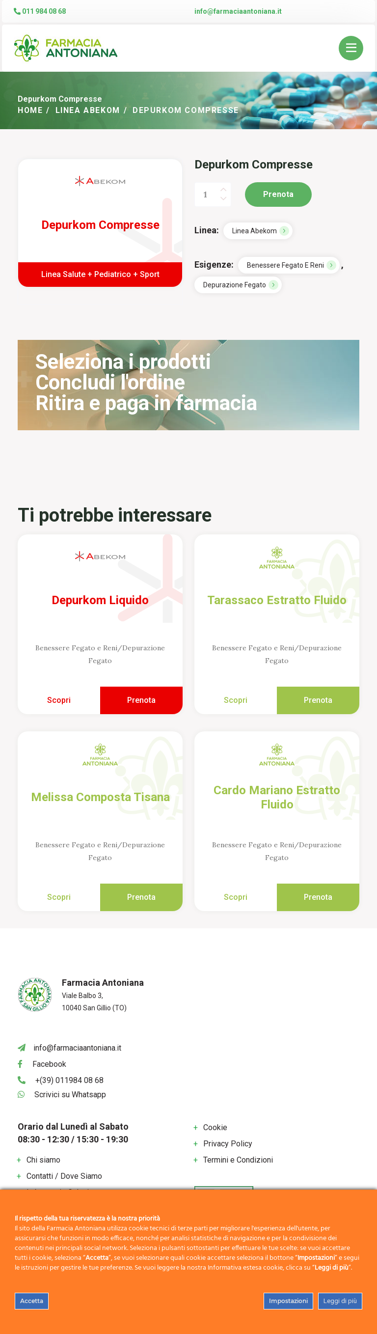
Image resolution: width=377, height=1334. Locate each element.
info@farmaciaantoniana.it (238, 11)
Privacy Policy (227, 1143)
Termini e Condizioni (238, 1160)
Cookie (215, 1127)
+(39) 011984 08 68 (69, 1080)
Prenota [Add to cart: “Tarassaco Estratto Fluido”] (318, 700)
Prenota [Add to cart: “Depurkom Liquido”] (141, 700)
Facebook (49, 1064)
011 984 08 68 (40, 11)
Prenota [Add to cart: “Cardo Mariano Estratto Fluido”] (318, 897)
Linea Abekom (88, 110)
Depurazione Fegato (234, 285)
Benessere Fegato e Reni (285, 265)
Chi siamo (43, 1160)
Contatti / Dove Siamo (64, 1176)
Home (30, 110)
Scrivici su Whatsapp (70, 1094)
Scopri (59, 700)
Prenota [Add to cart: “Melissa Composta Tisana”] (141, 897)
